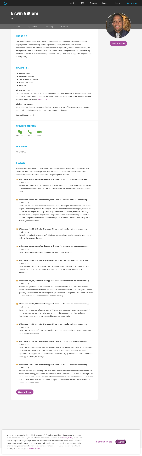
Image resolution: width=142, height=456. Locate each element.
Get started (132, 3)
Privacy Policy (67, 438)
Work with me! (118, 43)
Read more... (43, 99)
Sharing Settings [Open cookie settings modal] (104, 441)
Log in (117, 3)
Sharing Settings (35, 448)
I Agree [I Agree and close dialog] (120, 441)
